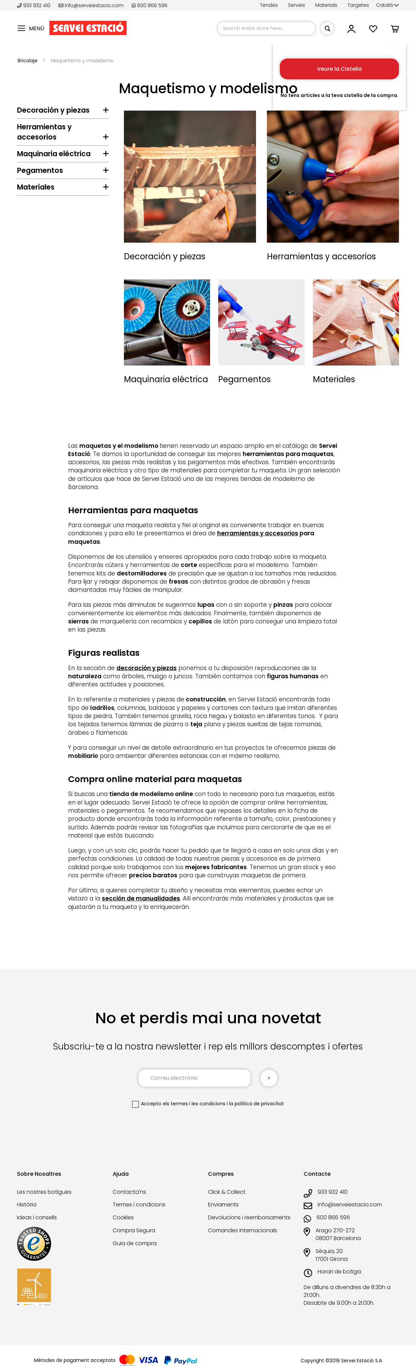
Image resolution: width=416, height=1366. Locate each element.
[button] (387, 5)
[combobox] (266, 28)
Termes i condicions (139, 1204)
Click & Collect (226, 1192)
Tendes (269, 5)
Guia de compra (135, 1243)
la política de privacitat (256, 1103)
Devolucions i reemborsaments (249, 1217)
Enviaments (223, 1204)
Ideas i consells (37, 1217)
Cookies (123, 1217)
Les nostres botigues (44, 1192)
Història (26, 1204)
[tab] (63, 112)
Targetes (358, 5)
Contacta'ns (129, 1192)
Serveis (296, 5)
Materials (326, 5)
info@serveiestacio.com (91, 5)
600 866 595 (149, 5)
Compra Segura (134, 1230)
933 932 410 (34, 5)
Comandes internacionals (242, 1230)
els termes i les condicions (194, 1103)
